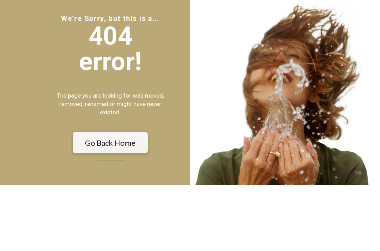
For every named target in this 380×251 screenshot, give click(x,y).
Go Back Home (110, 175)
